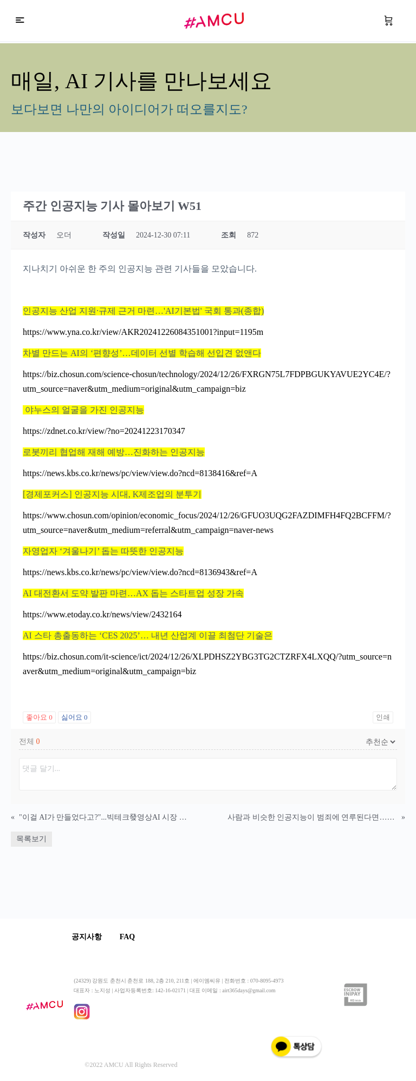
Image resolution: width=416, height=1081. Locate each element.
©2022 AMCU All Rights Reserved (130, 1065)
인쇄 (383, 717)
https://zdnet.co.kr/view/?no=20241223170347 (104, 431)
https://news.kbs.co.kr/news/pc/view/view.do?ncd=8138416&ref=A (140, 473)
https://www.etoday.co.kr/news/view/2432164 (102, 614)
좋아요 (39, 717)
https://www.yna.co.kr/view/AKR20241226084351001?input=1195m (143, 332)
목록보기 (31, 839)
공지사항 (89, 937)
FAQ (133, 937)
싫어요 (74, 717)
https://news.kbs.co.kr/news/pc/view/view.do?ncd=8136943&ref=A (140, 572)
